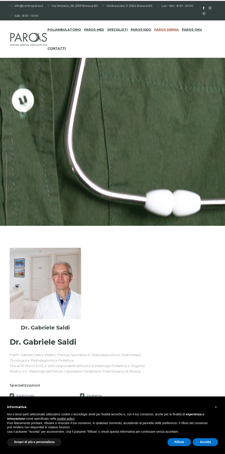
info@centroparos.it (29, 5)
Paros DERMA (166, 29)
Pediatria (161, 319)
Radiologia (96, 319)
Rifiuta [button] (179, 442)
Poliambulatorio (64, 29)
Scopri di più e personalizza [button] (34, 442)
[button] (215, 407)
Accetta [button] (205, 442)
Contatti (56, 47)
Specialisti (117, 29)
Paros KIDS (141, 29)
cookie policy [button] (65, 418)
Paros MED (94, 29)
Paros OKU (192, 29)
